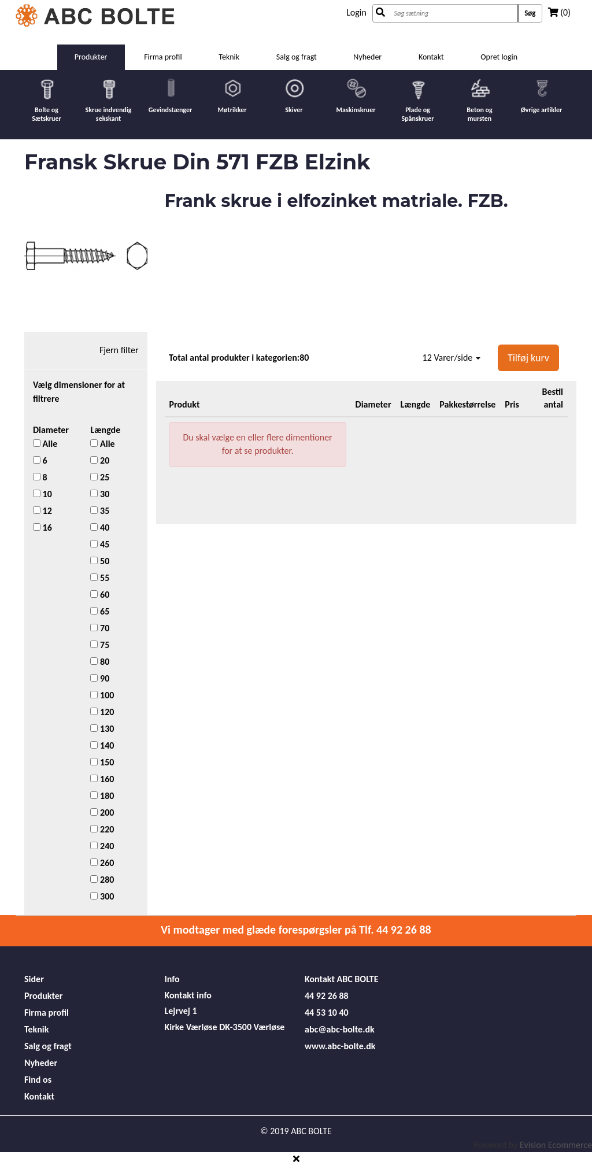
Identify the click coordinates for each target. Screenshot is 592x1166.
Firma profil (163, 57)
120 (102, 711)
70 (99, 628)
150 (102, 762)
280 (102, 879)
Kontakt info (188, 995)
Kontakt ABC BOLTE (341, 978)
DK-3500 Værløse (251, 1026)
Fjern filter (119, 350)
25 (99, 477)
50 (99, 561)
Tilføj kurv (528, 357)
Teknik (229, 57)
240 (102, 846)
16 (42, 527)
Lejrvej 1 (181, 1010)
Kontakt (431, 57)
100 (102, 695)
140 (102, 745)
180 (102, 795)
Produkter (91, 57)
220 (102, 829)
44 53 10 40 (327, 1012)
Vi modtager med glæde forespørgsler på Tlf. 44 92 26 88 (296, 929)
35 (99, 510)
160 (102, 778)
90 (99, 678)
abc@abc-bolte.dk (340, 1029)
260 (102, 862)
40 (99, 527)
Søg (529, 13)
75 (99, 644)
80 (99, 661)
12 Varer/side (451, 357)
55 (99, 577)
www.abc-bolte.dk (340, 1046)
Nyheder (367, 57)
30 (99, 493)
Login (356, 12)
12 (42, 510)
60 (99, 594)
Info (172, 978)
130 (102, 728)
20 (99, 460)
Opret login (498, 57)
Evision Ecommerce (556, 1144)
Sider (34, 978)
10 (42, 493)
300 (102, 896)
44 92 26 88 (327, 995)
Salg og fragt (296, 57)
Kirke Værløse (191, 1026)
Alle (45, 443)
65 (99, 611)
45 (99, 544)
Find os (37, 1079)
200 (102, 812)
